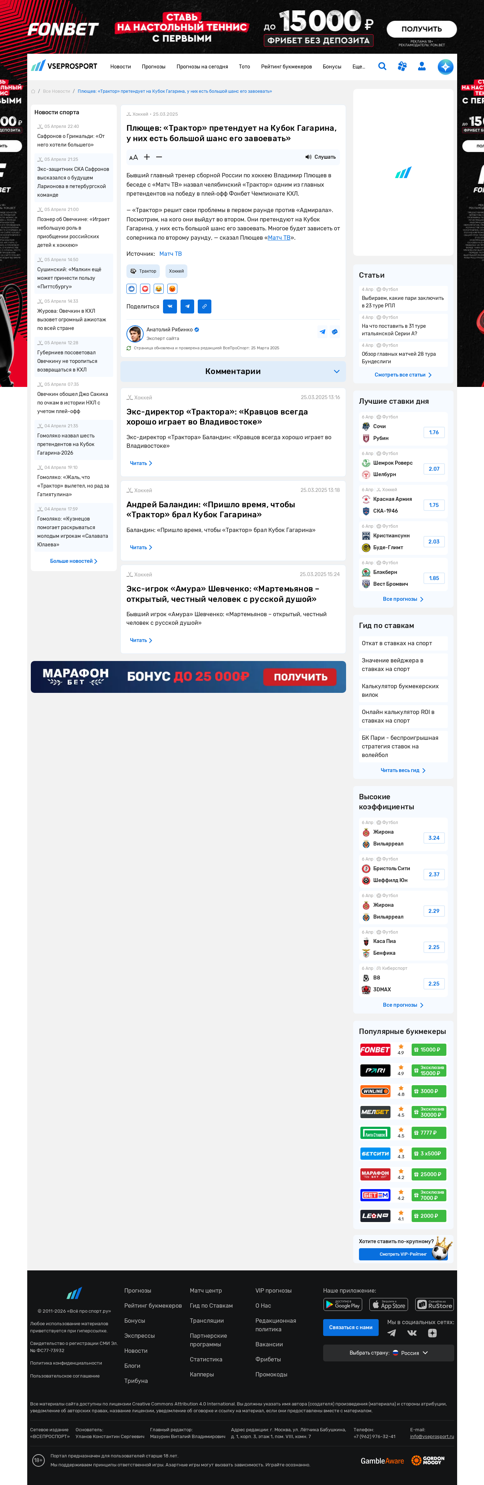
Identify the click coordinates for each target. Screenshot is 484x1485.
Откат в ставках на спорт (397, 643)
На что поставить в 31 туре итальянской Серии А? (403, 326)
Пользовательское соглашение (65, 1376)
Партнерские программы (208, 1340)
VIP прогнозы (273, 1290)
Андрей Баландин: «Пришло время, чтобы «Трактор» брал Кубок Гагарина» (211, 510)
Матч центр (206, 1290)
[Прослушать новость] (308, 157)
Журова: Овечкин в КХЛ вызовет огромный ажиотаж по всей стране (71, 319)
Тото (244, 67)
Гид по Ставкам (211, 1305)
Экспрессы (139, 1335)
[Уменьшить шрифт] (159, 157)
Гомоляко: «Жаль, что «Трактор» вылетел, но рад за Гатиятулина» (73, 486)
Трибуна (136, 1381)
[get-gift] (402, 67)
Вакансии (269, 1344)
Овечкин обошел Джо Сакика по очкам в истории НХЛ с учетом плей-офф (72, 403)
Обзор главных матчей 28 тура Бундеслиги (403, 354)
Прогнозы (154, 67)
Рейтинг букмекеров (286, 67)
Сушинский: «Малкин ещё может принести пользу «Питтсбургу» (69, 278)
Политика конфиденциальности (66, 1363)
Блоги (132, 1365)
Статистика (206, 1359)
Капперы (202, 1374)
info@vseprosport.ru (432, 1436)
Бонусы (332, 67)
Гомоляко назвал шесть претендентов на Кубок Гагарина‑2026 (66, 444)
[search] (382, 67)
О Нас (263, 1305)
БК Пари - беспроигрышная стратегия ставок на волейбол (400, 746)
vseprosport (64, 65)
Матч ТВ (279, 237)
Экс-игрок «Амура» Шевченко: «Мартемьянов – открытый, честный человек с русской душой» (223, 594)
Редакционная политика (275, 1325)
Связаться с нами (351, 1327)
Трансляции (207, 1320)
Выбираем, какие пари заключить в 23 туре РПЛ (403, 298)
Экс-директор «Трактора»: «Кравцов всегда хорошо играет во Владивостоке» (217, 417)
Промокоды (271, 1374)
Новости (120, 67)
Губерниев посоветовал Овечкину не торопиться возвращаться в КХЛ (67, 361)
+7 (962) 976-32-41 (375, 1436)
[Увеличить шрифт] (147, 157)
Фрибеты (268, 1359)
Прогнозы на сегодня (202, 67)
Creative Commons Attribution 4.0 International (183, 1404)
